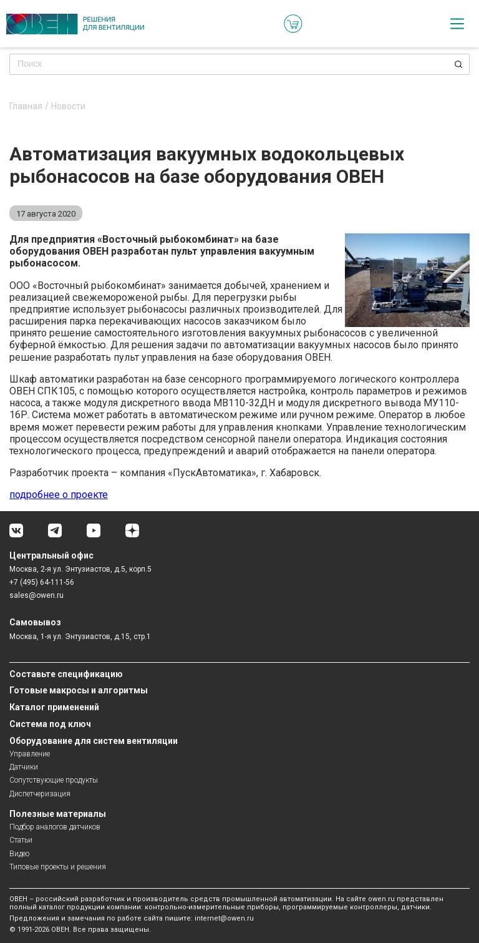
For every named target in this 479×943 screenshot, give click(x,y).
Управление (29, 754)
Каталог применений (54, 707)
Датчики (23, 767)
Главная (25, 106)
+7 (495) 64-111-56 (41, 582)
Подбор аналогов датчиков (54, 827)
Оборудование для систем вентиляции (93, 741)
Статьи (20, 840)
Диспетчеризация (39, 793)
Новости (68, 106)
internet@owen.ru (224, 918)
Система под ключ (50, 724)
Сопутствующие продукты (53, 780)
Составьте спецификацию (66, 674)
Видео (19, 853)
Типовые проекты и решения (57, 866)
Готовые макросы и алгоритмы (78, 690)
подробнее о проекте (58, 495)
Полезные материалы (57, 814)
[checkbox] (457, 23)
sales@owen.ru (36, 595)
